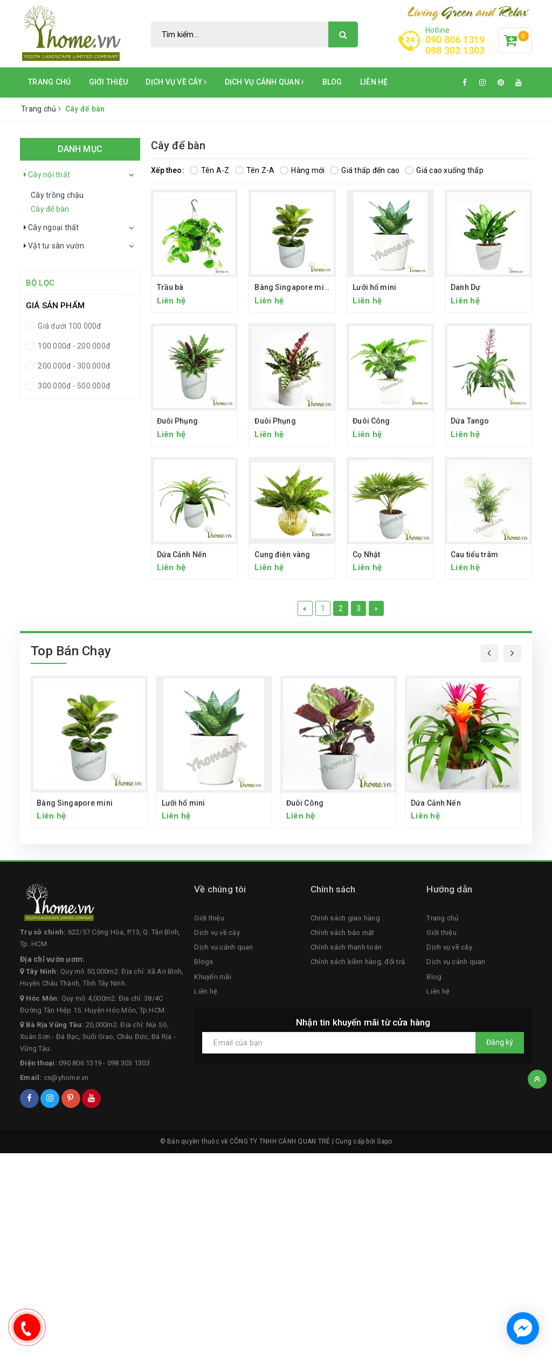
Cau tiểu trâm (474, 554)
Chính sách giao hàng (345, 918)
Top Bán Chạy (71, 651)
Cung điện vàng (282, 554)
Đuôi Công (371, 421)
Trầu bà (170, 287)
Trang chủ (49, 82)
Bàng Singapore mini (292, 287)
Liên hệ (374, 82)
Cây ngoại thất (51, 227)
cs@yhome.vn (66, 1077)
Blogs (203, 962)
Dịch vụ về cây (176, 82)
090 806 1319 (455, 39)
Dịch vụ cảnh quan (265, 82)
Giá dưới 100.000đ (68, 326)
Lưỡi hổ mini (374, 287)
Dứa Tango (470, 421)
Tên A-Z (210, 170)
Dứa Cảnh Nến (182, 554)
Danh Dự (465, 287)
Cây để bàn (50, 209)
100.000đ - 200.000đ (73, 346)
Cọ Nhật (366, 554)
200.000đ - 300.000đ (73, 366)
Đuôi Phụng (177, 421)
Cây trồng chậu (57, 195)
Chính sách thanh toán (346, 947)
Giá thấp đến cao (364, 170)
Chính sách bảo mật (342, 933)
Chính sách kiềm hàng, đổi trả (357, 962)
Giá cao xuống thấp (444, 170)
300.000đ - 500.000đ (73, 386)
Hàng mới (302, 170)
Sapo (384, 1141)
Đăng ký (499, 1042)
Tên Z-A (255, 170)
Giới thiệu (108, 82)
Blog (332, 82)
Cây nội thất (46, 175)
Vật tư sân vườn (53, 246)
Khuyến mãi (212, 977)
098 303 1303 (455, 50)
